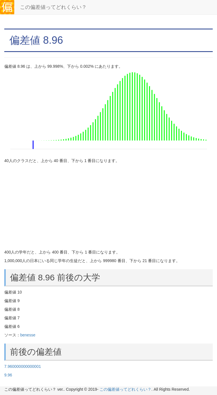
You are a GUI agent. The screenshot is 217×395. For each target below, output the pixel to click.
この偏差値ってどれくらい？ (53, 7)
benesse (27, 335)
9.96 (8, 375)
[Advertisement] (108, 206)
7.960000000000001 (22, 366)
